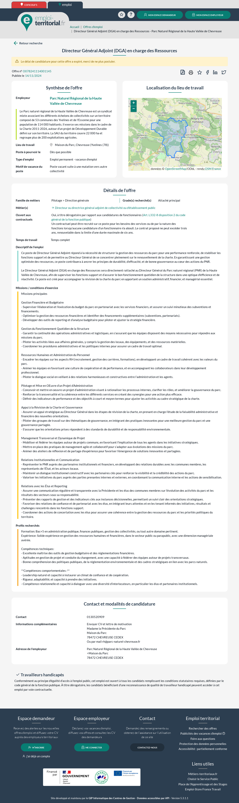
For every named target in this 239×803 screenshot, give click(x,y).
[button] (134, 103)
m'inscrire (36, 747)
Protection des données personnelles (202, 743)
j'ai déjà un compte (36, 756)
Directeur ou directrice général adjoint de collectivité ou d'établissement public (103, 207)
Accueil (74, 27)
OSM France (213, 168)
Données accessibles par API (153, 798)
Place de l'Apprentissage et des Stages (202, 784)
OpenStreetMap (175, 168)
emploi (65, 5)
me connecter (92, 747)
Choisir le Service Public (203, 779)
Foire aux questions (202, 738)
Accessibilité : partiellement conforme (203, 749)
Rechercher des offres (203, 728)
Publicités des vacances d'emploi (201, 733)
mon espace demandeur (160, 15)
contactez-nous (147, 747)
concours (29, 5)
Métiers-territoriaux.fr (202, 774)
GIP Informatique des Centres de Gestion (112, 798)
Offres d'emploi (93, 27)
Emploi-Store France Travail (203, 789)
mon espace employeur (207, 15)
